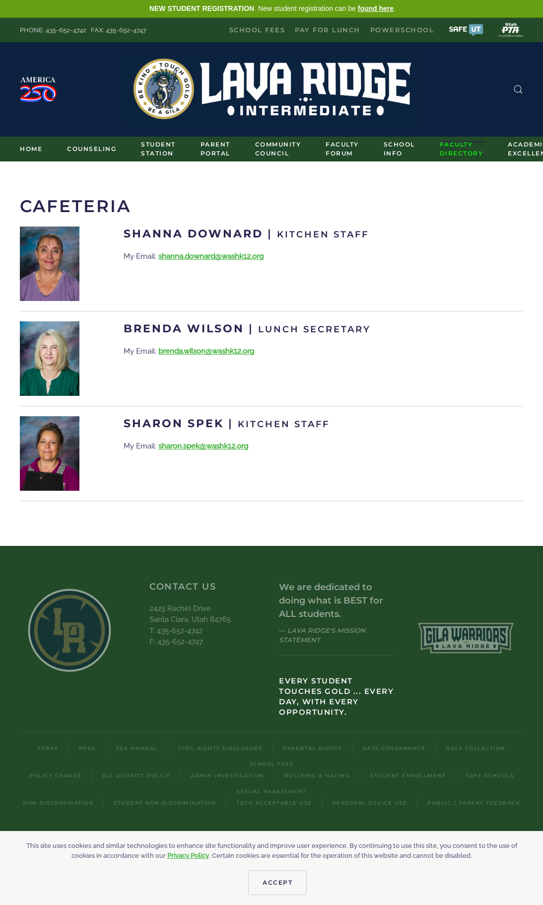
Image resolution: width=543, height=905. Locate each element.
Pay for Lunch (327, 30)
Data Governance (394, 748)
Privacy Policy (188, 855)
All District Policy (136, 775)
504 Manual (137, 748)
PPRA (87, 748)
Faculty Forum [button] (342, 149)
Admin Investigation (227, 775)
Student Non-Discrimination (165, 803)
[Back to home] (271, 89)
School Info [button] (399, 149)
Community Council (278, 149)
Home (31, 148)
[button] (466, 29)
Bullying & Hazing (317, 775)
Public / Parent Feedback (473, 803)
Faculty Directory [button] (461, 149)
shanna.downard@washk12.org (211, 256)
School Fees (257, 30)
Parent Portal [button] (215, 149)
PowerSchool (402, 30)
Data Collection (475, 748)
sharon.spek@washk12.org (203, 446)
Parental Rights (312, 748)
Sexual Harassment (271, 791)
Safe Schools (490, 775)
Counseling (91, 148)
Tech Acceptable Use (274, 803)
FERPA (48, 748)
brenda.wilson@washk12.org (206, 351)
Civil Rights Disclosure (220, 748)
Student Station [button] (158, 149)
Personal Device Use (370, 803)
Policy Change (55, 775)
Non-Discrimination (58, 803)
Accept (277, 882)
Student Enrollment (408, 775)
